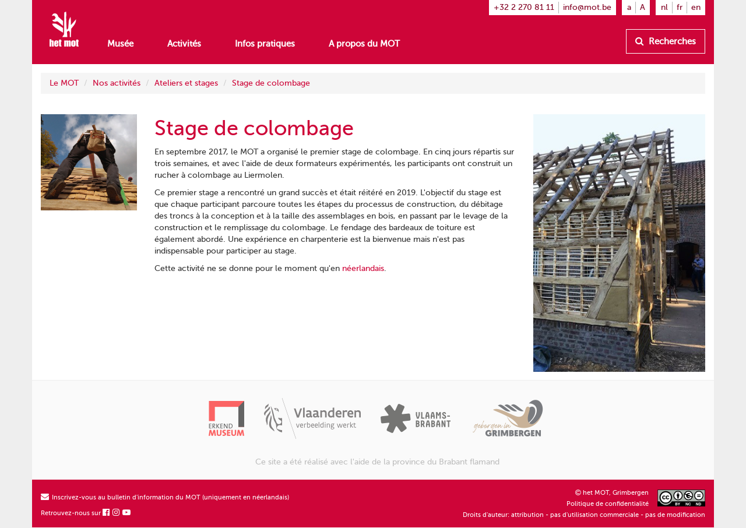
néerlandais (363, 268)
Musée (120, 43)
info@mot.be (587, 7)
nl (664, 7)
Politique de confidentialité (607, 504)
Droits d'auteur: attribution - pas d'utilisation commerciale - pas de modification (584, 515)
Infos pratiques (265, 43)
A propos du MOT (364, 43)
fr (679, 7)
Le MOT (64, 83)
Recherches (665, 41)
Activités (184, 43)
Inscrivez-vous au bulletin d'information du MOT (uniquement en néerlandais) (165, 497)
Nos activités (116, 83)
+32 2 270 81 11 (524, 7)
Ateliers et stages (186, 83)
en (696, 7)
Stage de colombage (271, 83)
